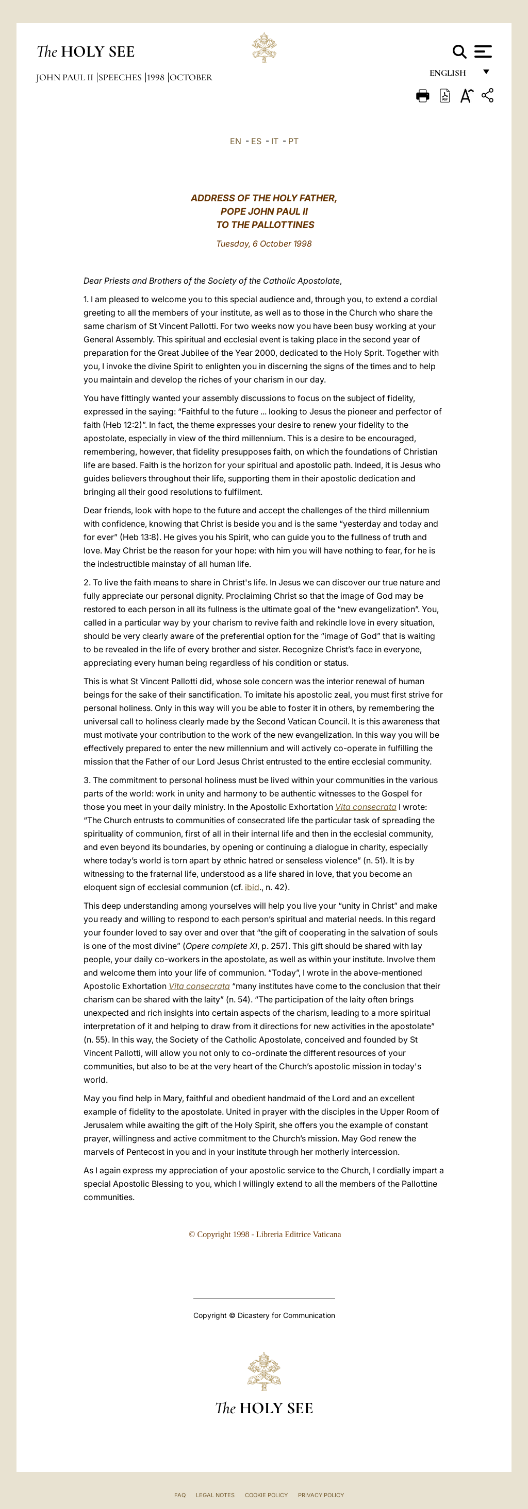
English (452, 76)
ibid (252, 887)
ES (256, 141)
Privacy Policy (321, 1495)
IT (274, 141)
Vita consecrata (366, 807)
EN (235, 141)
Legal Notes (215, 1495)
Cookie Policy (266, 1495)
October (191, 77)
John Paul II (65, 77)
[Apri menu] (482, 51)
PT (293, 141)
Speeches (121, 77)
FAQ (180, 1495)
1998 (157, 77)
